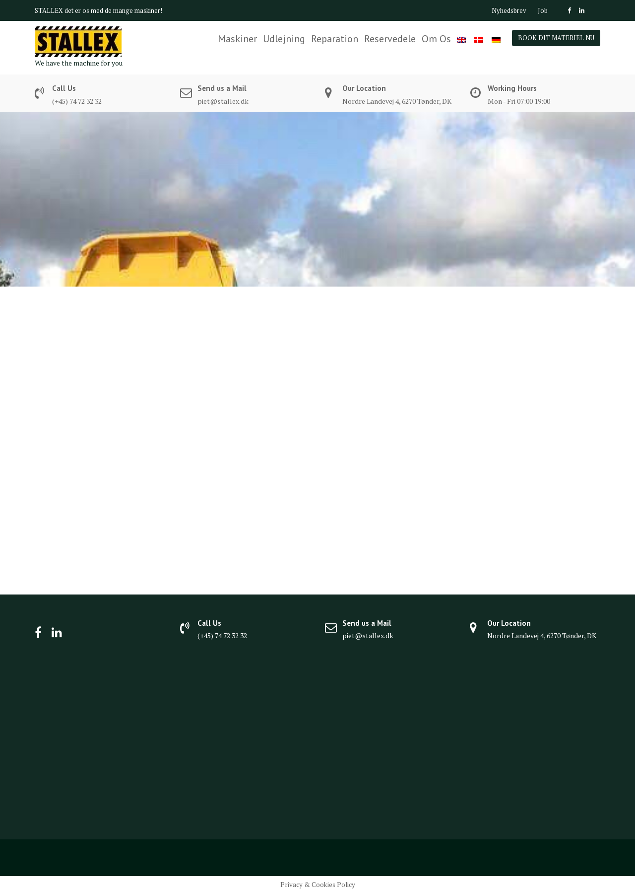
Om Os (436, 38)
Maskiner (237, 38)
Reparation (334, 38)
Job (543, 10)
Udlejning (284, 38)
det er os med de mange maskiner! (113, 10)
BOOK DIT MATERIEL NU (556, 37)
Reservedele (390, 38)
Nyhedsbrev (509, 10)
